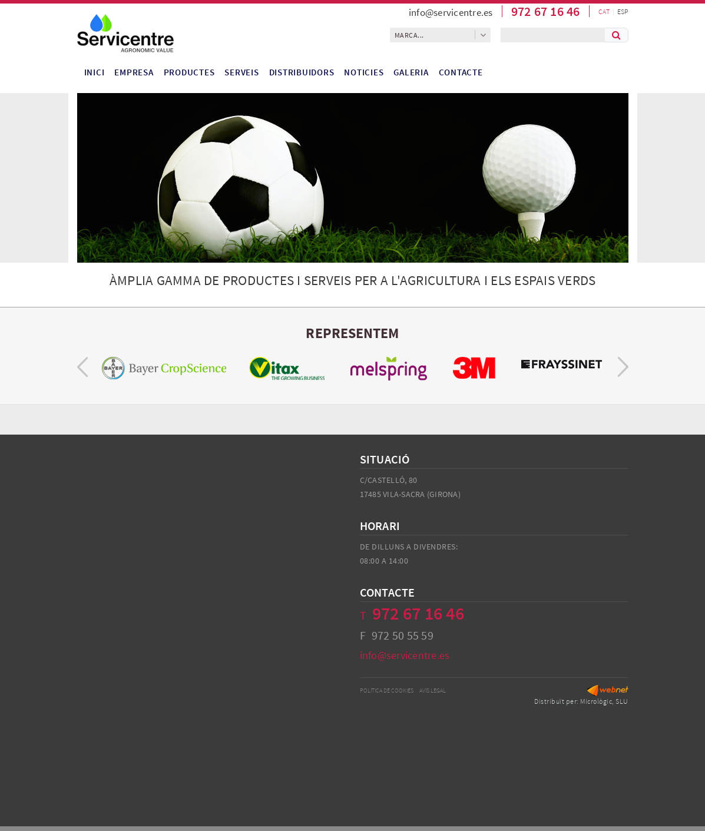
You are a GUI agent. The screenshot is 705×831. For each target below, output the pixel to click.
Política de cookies (386, 690)
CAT (604, 11)
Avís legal (432, 690)
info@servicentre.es (451, 12)
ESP (622, 11)
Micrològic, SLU (604, 701)
